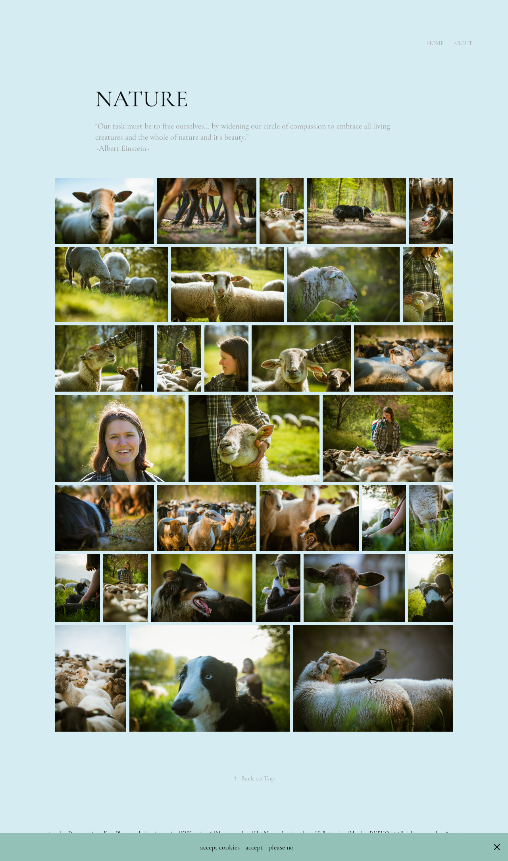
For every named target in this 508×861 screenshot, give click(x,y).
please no (281, 847)
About (462, 43)
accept (254, 847)
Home (435, 43)
